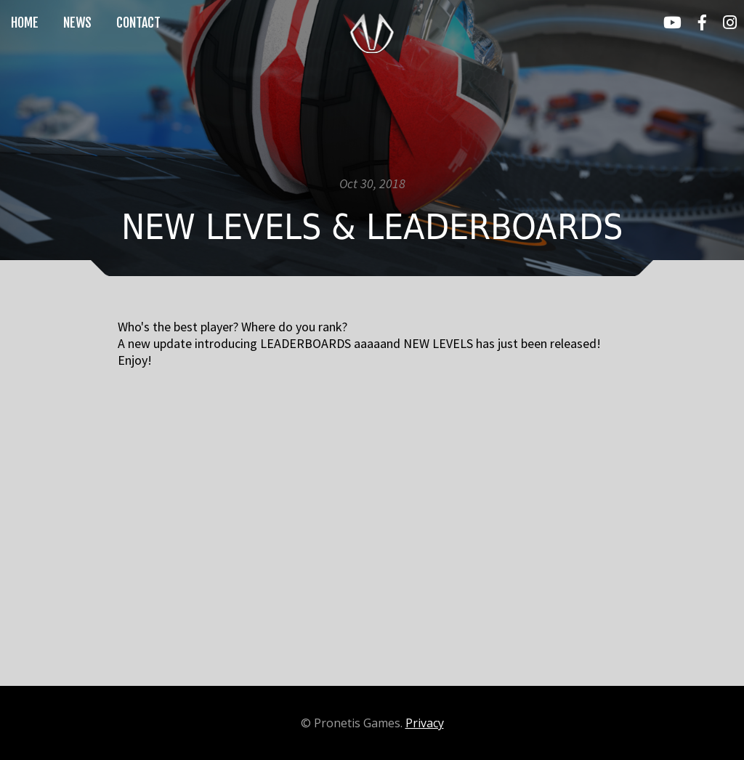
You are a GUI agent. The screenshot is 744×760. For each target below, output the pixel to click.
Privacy (424, 723)
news (77, 23)
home (25, 23)
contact (138, 23)
